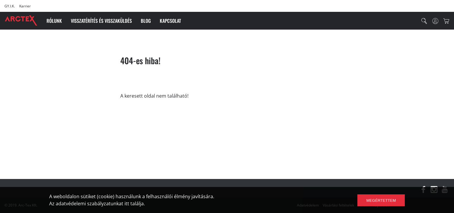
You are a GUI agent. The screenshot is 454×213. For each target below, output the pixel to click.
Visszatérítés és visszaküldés (101, 20)
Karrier (25, 6)
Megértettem (381, 200)
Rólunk (54, 20)
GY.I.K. (9, 6)
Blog (146, 20)
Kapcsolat (170, 20)
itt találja (134, 203)
